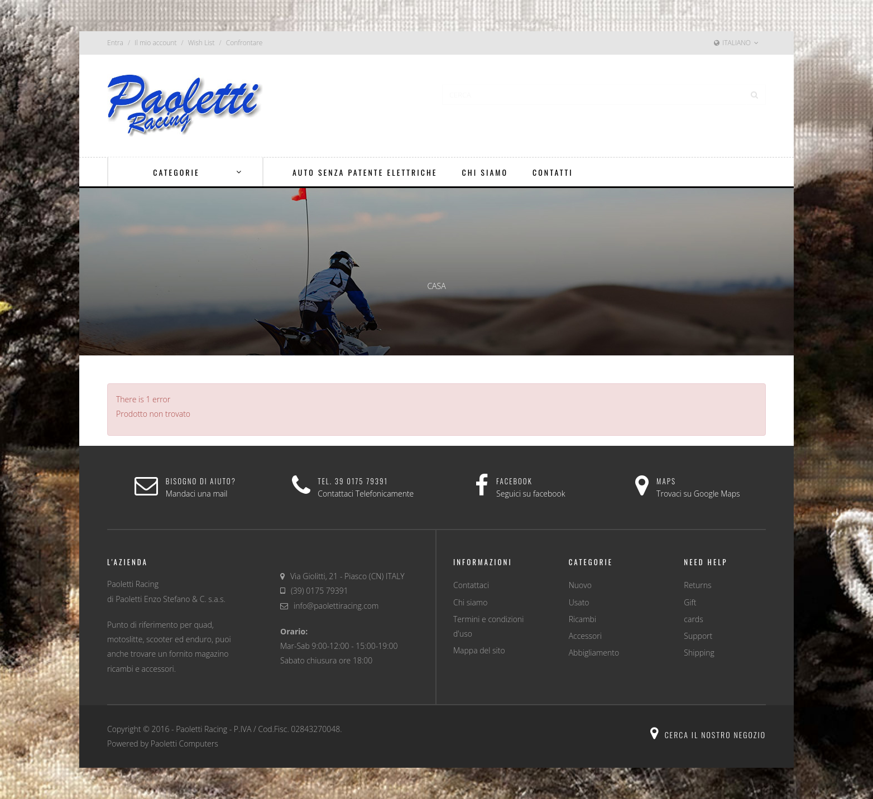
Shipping (699, 652)
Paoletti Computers (184, 743)
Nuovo (580, 585)
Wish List (201, 42)
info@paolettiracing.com (336, 605)
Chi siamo (470, 602)
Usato (579, 602)
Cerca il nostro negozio (708, 734)
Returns (697, 585)
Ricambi (582, 619)
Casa (436, 286)
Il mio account (155, 42)
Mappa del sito (479, 650)
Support (698, 635)
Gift (690, 602)
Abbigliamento (594, 652)
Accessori (585, 635)
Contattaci (471, 585)
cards (693, 619)
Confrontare (244, 42)
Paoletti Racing (201, 729)
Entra (115, 42)
